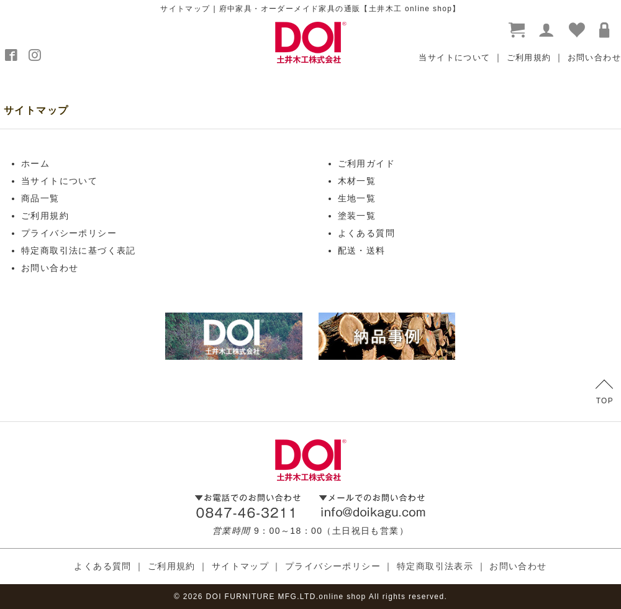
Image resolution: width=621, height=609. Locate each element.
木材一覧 (357, 181)
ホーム (35, 163)
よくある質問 (366, 233)
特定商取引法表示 (435, 566)
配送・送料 (362, 250)
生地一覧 (357, 198)
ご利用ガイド (366, 163)
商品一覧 (40, 198)
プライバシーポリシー (69, 233)
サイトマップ (240, 566)
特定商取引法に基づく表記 (78, 250)
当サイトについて (454, 57)
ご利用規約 (529, 57)
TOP (605, 392)
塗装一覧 (357, 216)
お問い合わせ (594, 57)
